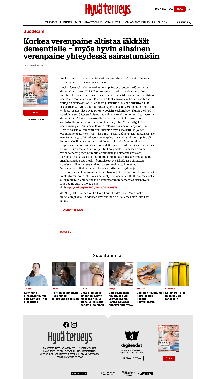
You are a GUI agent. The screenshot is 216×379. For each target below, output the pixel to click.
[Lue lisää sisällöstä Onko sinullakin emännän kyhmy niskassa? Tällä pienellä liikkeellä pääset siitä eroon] (93, 274)
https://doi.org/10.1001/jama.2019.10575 (91, 187)
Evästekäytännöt (87, 348)
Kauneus (141, 289)
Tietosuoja (73, 354)
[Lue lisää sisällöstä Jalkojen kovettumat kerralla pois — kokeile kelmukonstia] (150, 274)
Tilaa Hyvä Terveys (71, 210)
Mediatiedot (60, 354)
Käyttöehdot (46, 354)
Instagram (74, 325)
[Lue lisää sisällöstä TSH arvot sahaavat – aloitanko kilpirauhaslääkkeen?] (65, 274)
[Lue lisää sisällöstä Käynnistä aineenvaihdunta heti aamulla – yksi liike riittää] (37, 274)
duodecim (65, 232)
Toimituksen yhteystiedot (70, 357)
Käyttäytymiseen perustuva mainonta (128, 373)
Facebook (66, 325)
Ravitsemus (93, 22)
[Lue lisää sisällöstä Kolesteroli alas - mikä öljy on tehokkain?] (178, 274)
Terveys (51, 22)
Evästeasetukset (51, 348)
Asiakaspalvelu (69, 348)
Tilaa (180, 9)
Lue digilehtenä (164, 9)
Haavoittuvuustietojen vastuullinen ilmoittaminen (69, 351)
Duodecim (33, 31)
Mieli (78, 22)
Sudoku (163, 22)
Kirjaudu (184, 22)
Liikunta (66, 22)
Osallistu (112, 22)
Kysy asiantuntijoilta (139, 22)
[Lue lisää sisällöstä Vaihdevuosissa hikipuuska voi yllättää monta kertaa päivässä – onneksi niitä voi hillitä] (122, 274)
